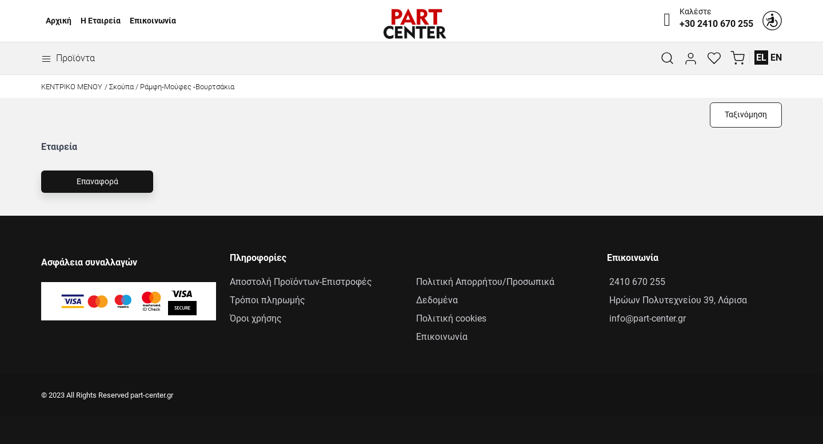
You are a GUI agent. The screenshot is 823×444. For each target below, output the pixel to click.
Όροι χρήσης (256, 318)
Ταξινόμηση (746, 115)
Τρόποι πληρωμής (267, 300)
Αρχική (58, 21)
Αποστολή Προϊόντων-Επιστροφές (301, 281)
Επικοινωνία (153, 21)
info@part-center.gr (646, 318)
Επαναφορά (97, 182)
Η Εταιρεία (101, 21)
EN (776, 57)
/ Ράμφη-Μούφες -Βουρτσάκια (184, 86)
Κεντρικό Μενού (71, 86)
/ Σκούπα (119, 86)
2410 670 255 (636, 281)
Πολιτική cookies (451, 318)
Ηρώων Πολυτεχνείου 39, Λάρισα (677, 300)
